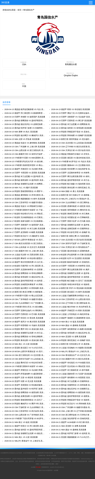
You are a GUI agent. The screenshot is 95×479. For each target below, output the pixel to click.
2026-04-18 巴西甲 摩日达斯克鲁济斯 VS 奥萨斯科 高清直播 (71, 269)
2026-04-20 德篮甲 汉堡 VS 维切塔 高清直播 (22, 377)
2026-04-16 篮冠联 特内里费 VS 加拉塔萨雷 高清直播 (71, 169)
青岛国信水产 (28, 10)
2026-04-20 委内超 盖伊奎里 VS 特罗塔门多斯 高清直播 (25, 389)
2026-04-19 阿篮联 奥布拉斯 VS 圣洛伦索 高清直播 (25, 340)
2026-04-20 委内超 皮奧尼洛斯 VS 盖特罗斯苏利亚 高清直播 (25, 396)
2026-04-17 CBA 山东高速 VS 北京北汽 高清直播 (24, 247)
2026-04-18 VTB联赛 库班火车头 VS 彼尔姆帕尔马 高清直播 (25, 307)
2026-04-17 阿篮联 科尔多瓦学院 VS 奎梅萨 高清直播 (71, 232)
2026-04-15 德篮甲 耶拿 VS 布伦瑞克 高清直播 (70, 109)
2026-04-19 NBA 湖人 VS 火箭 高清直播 (21, 344)
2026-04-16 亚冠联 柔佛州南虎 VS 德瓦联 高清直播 (71, 206)
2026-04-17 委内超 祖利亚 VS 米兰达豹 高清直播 (24, 228)
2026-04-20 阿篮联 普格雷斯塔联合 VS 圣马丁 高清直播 (25, 400)
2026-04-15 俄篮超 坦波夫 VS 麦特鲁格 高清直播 (24, 143)
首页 (19, 10)
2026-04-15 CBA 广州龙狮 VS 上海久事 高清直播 (24, 147)
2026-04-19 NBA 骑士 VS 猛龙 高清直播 (67, 322)
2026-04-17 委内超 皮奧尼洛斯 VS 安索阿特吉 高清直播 (71, 228)
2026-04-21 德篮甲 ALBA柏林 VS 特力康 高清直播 (71, 422)
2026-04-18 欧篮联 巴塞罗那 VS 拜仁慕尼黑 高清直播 (25, 266)
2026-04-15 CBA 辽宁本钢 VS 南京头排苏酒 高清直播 (71, 147)
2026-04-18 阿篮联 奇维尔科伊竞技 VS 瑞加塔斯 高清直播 (71, 284)
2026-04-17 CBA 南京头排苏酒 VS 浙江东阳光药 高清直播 (25, 243)
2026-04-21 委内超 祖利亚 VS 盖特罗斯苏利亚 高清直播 (25, 430)
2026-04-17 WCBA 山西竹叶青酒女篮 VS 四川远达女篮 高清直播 (25, 240)
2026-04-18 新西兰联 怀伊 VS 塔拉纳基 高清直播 (71, 288)
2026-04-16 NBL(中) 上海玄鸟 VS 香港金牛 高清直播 (71, 199)
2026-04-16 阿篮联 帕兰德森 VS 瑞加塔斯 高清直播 (71, 184)
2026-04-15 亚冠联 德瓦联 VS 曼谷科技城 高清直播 (71, 158)
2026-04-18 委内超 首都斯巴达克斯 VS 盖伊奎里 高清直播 (71, 273)
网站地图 (38, 467)
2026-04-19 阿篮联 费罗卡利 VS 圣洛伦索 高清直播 (25, 329)
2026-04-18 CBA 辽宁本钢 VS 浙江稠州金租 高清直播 (71, 303)
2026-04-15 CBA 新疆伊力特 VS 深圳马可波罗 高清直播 (25, 154)
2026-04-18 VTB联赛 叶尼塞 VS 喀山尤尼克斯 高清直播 (25, 296)
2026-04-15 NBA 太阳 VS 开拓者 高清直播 (21, 139)
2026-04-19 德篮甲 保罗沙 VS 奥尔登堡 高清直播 (24, 322)
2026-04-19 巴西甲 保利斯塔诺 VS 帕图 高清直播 (71, 329)
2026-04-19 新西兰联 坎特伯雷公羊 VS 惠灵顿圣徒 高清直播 (71, 344)
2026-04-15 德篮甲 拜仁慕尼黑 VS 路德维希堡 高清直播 (25, 113)
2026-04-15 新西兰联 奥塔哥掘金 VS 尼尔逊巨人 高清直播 (71, 139)
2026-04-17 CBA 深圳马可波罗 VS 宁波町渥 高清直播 (71, 243)
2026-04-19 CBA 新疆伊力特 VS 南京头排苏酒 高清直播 (71, 359)
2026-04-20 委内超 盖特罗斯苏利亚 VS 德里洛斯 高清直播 (71, 396)
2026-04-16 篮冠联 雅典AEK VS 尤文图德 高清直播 (71, 165)
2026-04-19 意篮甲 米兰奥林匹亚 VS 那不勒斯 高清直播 (71, 370)
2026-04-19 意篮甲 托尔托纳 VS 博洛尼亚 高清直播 (71, 366)
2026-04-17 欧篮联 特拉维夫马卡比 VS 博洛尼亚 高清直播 (25, 214)
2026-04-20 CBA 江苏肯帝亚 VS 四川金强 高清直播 (25, 411)
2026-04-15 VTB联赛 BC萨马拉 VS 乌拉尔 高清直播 (71, 161)
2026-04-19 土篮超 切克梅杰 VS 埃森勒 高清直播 (71, 348)
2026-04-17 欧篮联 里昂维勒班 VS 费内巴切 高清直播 (71, 210)
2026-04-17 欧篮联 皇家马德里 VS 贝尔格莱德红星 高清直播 (25, 221)
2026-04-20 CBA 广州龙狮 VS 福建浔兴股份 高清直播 (71, 407)
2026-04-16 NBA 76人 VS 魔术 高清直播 (21, 187)
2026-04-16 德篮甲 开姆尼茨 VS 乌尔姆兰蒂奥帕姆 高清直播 (25, 169)
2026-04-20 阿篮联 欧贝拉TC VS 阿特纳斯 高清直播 (71, 404)
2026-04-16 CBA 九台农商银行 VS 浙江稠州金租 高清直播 (71, 202)
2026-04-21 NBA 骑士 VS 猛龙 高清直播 (21, 422)
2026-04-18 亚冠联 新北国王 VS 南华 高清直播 (70, 292)
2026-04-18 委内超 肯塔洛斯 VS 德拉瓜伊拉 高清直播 (25, 277)
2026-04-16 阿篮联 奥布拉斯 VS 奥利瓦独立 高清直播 (71, 187)
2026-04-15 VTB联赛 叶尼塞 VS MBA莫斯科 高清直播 (25, 158)
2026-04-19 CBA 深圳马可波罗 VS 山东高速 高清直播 (25, 359)
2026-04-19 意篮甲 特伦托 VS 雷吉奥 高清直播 (23, 318)
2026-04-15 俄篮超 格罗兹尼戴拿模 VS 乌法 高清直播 (25, 109)
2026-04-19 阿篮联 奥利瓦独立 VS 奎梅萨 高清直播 (71, 340)
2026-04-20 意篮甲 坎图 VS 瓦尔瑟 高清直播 (22, 381)
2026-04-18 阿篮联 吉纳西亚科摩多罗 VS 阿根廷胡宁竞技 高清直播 (25, 284)
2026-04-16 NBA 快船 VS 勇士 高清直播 (67, 191)
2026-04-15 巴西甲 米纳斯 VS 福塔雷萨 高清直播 (24, 117)
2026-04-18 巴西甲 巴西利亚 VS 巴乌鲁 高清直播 (24, 314)
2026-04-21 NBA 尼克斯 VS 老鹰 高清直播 (68, 426)
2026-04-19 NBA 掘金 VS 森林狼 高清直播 (68, 325)
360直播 (5, 2)
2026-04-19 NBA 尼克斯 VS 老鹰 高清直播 (68, 336)
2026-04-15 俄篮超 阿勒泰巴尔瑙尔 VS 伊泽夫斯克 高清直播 (71, 154)
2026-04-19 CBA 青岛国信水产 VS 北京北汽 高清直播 (71, 355)
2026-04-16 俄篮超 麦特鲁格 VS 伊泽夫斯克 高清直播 (25, 195)
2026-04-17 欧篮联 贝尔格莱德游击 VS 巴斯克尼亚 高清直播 (25, 217)
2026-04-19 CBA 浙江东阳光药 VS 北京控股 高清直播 (25, 355)
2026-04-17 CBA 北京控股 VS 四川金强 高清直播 (71, 240)
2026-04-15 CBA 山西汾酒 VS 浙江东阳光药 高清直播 (25, 150)
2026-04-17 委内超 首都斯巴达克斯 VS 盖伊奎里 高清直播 (71, 225)
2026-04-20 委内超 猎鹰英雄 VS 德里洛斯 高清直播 (25, 392)
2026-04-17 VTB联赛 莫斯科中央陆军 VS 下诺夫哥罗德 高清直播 (25, 210)
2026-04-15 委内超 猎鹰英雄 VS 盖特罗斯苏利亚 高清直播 (25, 120)
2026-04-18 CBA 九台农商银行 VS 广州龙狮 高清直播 (25, 303)
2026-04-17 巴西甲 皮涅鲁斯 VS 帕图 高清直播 (23, 232)
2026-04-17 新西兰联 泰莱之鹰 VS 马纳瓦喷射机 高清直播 (71, 236)
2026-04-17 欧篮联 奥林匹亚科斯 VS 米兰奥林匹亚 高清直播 (71, 214)
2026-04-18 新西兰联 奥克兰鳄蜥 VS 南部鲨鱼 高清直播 (25, 292)
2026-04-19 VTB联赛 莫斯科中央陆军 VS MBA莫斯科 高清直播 (25, 366)
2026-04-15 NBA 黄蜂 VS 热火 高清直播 (21, 132)
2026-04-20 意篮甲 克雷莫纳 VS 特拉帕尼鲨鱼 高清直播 (25, 385)
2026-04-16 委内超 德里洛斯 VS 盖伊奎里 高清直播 (25, 180)
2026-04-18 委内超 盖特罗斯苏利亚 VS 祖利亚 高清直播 (71, 277)
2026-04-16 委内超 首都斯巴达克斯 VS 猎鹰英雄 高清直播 (25, 184)
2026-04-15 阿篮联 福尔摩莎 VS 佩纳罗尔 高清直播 (25, 135)
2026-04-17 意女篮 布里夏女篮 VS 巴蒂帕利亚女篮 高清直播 (71, 217)
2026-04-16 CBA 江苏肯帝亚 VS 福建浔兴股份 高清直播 (25, 202)
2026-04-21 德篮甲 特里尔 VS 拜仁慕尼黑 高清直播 (25, 426)
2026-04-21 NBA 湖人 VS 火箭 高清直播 (21, 437)
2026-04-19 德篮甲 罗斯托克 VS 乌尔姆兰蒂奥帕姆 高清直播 (25, 370)
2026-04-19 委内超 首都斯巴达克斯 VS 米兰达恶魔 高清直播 (25, 333)
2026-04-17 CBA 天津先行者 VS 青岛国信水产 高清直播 (71, 247)
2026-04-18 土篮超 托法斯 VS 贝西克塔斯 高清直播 (25, 255)
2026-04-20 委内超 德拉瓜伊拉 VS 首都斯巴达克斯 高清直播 (71, 389)
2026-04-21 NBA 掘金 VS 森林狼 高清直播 (68, 430)
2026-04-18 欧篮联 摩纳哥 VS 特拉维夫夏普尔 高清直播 (25, 258)
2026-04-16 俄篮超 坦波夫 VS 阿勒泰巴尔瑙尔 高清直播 (25, 206)
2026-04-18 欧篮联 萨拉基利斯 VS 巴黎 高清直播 (71, 255)
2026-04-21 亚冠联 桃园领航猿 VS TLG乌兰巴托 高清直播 (71, 437)
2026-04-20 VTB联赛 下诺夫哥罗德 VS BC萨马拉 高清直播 (25, 418)
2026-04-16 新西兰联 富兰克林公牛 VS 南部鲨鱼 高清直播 (71, 195)
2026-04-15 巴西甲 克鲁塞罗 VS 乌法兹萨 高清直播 (71, 117)
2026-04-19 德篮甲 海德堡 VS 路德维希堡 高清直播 (71, 318)
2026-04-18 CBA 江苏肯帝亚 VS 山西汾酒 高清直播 (71, 299)
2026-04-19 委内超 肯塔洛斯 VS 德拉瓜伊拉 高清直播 (71, 333)
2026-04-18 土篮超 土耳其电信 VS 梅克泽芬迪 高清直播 (71, 314)
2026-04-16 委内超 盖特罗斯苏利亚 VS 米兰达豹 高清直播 (71, 180)
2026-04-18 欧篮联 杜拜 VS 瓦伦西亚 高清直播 (70, 258)
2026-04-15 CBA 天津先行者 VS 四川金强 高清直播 (71, 150)
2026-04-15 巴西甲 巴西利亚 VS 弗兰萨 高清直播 (71, 120)
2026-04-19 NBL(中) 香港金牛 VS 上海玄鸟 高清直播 (71, 351)
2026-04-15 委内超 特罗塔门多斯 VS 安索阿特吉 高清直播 (25, 128)
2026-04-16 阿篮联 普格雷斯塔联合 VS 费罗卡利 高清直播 (25, 191)
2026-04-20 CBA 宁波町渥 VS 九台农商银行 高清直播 (25, 407)
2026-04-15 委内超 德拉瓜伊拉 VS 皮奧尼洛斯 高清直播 (25, 124)
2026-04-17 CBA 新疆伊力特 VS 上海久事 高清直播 (25, 251)
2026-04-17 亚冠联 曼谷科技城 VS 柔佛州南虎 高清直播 (71, 251)
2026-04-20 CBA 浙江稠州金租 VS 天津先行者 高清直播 (71, 415)
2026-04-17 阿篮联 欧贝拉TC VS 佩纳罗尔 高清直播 (25, 236)
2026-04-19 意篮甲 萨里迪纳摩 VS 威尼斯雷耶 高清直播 (25, 374)
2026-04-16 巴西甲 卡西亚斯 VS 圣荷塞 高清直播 (24, 173)
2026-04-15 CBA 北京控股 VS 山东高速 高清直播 (71, 143)
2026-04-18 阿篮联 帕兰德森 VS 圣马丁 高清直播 (71, 281)
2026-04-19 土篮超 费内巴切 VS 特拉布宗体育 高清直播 (25, 363)
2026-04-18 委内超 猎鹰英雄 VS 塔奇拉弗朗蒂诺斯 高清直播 (25, 273)
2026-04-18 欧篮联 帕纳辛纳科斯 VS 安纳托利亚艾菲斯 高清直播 (71, 262)
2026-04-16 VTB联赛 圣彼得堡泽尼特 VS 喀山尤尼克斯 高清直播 (25, 165)
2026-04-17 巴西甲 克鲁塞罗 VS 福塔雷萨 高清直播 (25, 225)
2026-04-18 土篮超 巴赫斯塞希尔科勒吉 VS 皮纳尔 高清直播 (71, 296)
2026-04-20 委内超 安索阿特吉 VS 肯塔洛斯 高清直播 (71, 385)
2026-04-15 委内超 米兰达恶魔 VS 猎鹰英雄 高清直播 (71, 124)
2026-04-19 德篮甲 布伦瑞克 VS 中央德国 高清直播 (71, 363)
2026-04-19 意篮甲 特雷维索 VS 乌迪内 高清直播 (24, 325)
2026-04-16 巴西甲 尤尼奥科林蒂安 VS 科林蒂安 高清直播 (71, 173)
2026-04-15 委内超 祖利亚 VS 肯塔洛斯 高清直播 (71, 128)
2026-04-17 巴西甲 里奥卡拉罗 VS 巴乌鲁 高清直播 (71, 221)
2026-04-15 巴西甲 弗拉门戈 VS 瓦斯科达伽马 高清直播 (71, 113)
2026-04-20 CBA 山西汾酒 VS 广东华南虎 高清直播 (25, 415)
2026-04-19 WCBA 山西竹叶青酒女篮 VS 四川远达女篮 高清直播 (25, 351)
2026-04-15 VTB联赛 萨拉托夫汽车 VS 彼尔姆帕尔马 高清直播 (25, 161)
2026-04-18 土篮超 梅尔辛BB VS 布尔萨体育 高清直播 (71, 307)
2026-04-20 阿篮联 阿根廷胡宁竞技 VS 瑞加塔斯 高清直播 (71, 400)
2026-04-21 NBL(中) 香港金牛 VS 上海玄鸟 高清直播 (25, 441)
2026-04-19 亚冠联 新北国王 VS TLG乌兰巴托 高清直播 (25, 348)
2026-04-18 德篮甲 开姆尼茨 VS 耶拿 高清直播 (70, 310)
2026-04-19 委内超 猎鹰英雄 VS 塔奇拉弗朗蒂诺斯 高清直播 (25, 336)
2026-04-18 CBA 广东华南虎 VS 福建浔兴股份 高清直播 (25, 299)
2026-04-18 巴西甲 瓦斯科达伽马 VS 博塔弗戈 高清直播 (25, 310)
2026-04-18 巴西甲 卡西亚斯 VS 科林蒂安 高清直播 (71, 266)
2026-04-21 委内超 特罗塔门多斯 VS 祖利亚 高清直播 (71, 433)
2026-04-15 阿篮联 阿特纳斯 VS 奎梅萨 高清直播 (71, 135)
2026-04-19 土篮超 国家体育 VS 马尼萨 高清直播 (71, 374)
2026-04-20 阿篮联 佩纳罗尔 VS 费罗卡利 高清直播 (25, 404)
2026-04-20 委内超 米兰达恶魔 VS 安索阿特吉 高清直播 (71, 381)
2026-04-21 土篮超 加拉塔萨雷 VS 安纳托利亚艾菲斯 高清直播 (71, 418)
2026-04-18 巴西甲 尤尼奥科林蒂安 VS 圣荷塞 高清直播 (25, 269)
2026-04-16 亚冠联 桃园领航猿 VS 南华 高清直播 (24, 199)
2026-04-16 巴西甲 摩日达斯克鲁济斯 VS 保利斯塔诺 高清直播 (71, 176)
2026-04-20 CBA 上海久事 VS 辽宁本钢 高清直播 (71, 411)
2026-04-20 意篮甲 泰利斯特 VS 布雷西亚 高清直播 (71, 377)
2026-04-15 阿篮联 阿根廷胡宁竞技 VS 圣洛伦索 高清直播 (71, 132)
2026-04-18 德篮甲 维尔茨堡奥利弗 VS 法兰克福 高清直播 (25, 262)
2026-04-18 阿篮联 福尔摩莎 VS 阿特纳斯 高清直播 (25, 288)
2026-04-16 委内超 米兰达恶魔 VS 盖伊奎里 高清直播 (25, 176)
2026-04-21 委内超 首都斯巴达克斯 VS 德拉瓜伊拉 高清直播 (25, 433)
